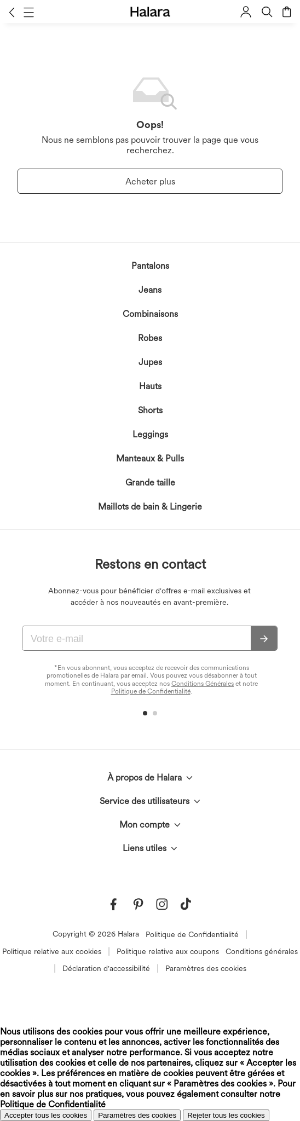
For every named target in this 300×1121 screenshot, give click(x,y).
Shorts (150, 410)
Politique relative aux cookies (51, 951)
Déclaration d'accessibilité (106, 968)
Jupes (150, 362)
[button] (12, 12)
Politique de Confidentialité (151, 691)
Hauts (150, 386)
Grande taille (150, 482)
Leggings (150, 434)
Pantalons (150, 266)
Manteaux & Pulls (150, 458)
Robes (150, 338)
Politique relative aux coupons (168, 951)
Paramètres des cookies (205, 968)
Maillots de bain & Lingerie (150, 506)
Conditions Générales (202, 683)
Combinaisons (150, 314)
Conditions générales (262, 951)
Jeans (150, 290)
